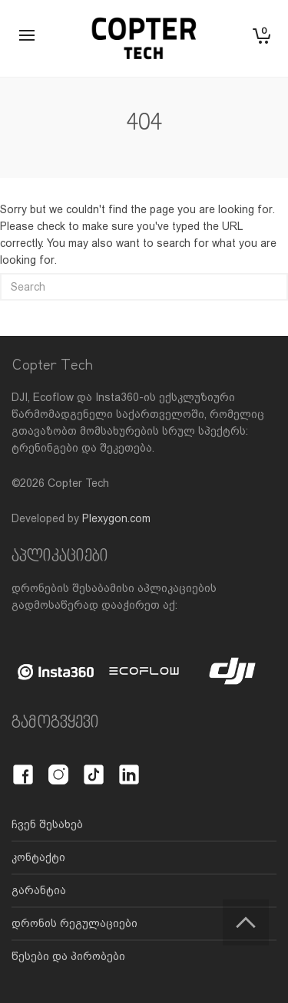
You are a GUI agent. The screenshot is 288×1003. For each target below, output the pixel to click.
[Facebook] (23, 766)
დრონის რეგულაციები (74, 923)
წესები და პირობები (68, 956)
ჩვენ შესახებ (47, 824)
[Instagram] (58, 766)
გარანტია (39, 890)
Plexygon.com (116, 518)
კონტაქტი (38, 857)
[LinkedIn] (129, 766)
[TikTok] (93, 766)
